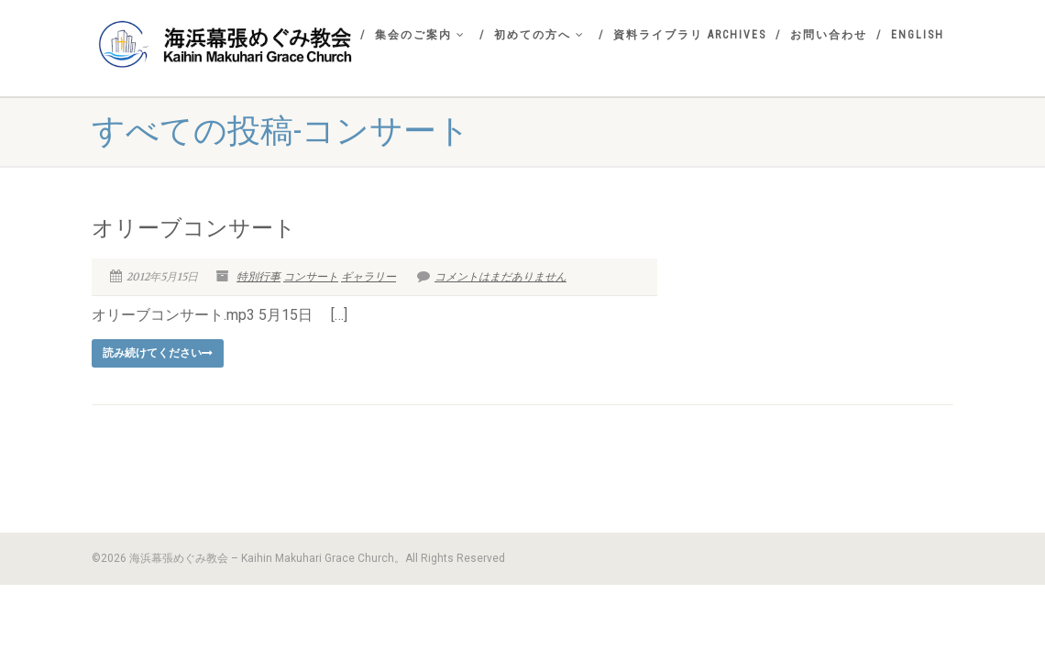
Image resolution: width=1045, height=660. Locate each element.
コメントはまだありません (491, 277)
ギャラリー (368, 277)
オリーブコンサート (194, 228)
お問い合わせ (828, 34)
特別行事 (258, 277)
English (917, 34)
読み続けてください (158, 352)
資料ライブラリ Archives (689, 34)
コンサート (310, 277)
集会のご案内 (420, 34)
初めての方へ (539, 34)
